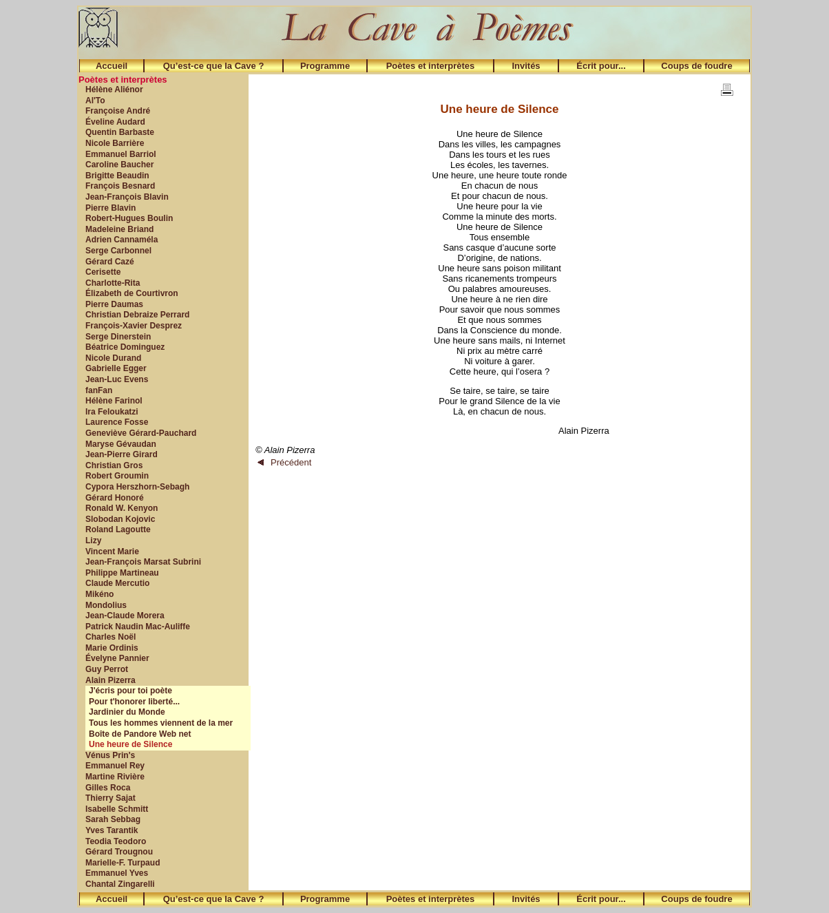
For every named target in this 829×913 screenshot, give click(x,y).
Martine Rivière (115, 776)
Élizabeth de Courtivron (131, 293)
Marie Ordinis (111, 648)
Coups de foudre (696, 66)
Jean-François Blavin (127, 197)
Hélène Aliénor (114, 89)
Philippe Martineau (122, 573)
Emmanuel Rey (115, 765)
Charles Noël (110, 637)
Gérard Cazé (109, 261)
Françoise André (117, 111)
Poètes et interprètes (430, 66)
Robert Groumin (117, 476)
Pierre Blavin (110, 208)
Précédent (284, 462)
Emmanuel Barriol (120, 154)
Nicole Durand (113, 358)
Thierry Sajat (110, 798)
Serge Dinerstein (118, 337)
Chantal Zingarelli (120, 884)
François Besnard (120, 186)
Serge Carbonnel (118, 250)
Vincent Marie (112, 551)
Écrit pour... (601, 66)
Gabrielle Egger (116, 368)
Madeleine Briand (119, 229)
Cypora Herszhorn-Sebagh (137, 487)
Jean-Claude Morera (125, 615)
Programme (325, 66)
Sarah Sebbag (112, 819)
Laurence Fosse (116, 422)
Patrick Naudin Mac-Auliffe (137, 626)
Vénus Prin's (110, 755)
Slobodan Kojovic (120, 519)
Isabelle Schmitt (116, 809)
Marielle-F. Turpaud (122, 863)
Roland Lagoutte (118, 529)
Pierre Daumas (114, 304)
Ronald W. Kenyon (121, 508)
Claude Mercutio (117, 583)
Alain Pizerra (110, 680)
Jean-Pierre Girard (121, 454)
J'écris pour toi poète (130, 690)
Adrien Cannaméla (121, 239)
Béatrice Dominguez (125, 347)
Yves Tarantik (111, 830)
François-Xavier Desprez (133, 325)
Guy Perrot (106, 669)
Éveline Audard (115, 122)
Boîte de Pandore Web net (140, 734)
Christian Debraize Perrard (137, 314)
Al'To (95, 100)
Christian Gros (114, 465)
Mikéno (99, 594)
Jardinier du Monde (127, 712)
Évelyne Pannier (117, 658)
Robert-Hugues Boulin (129, 218)
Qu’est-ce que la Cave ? (213, 66)
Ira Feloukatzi (111, 412)
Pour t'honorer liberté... (134, 701)
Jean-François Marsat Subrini (143, 562)
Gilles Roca (107, 788)
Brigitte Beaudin (117, 175)
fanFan (98, 390)
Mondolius (106, 605)
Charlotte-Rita (112, 283)
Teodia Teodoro (115, 841)
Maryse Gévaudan (120, 444)
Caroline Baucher (119, 164)
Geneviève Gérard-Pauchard (140, 433)
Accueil (111, 66)
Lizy (93, 540)
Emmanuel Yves (116, 873)
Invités (526, 66)
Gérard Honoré (114, 498)
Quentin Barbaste (119, 132)
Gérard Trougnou (119, 852)
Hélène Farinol (114, 401)
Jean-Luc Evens (116, 379)
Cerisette (102, 272)
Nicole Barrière (114, 143)
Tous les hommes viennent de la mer (161, 723)
